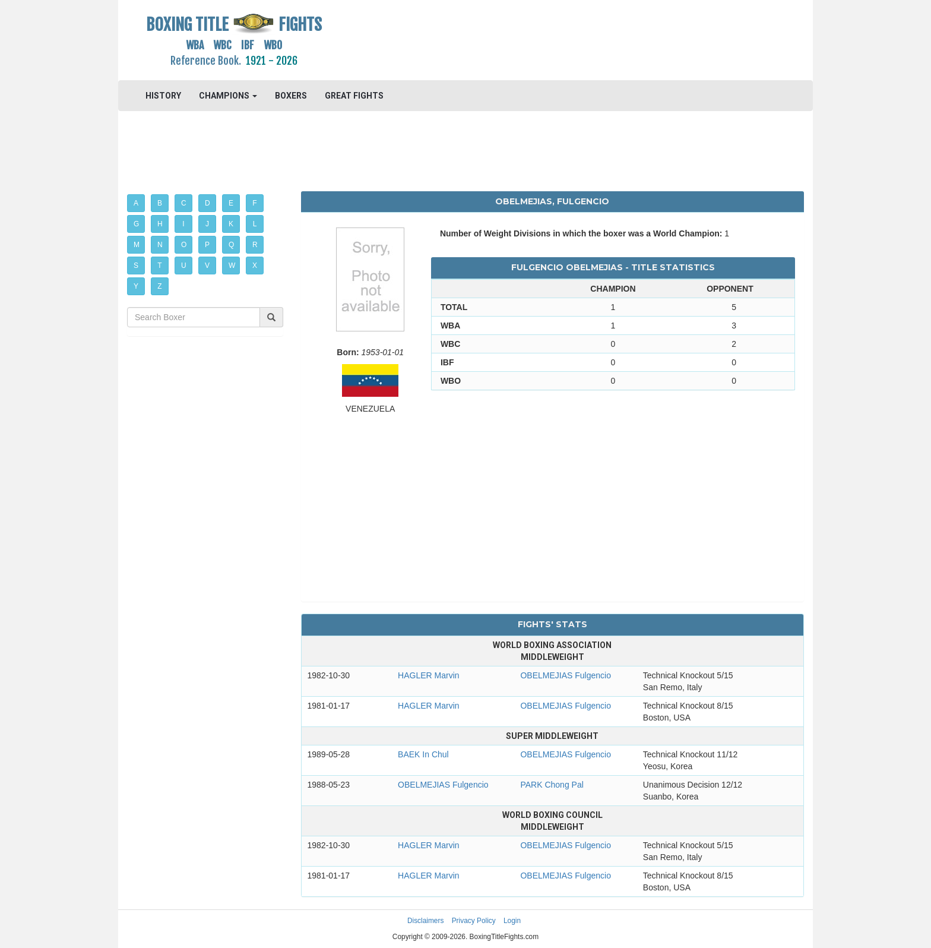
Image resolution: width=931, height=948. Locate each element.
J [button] (207, 224)
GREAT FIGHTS (354, 95)
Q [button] (231, 245)
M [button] (137, 245)
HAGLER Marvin (428, 675)
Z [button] (159, 286)
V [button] (207, 265)
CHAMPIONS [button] (228, 95)
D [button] (207, 203)
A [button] (136, 203)
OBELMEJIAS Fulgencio (565, 675)
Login (512, 921)
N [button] (160, 245)
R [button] (255, 245)
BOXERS (291, 95)
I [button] (183, 224)
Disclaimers (425, 921)
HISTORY (163, 95)
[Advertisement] (552, 38)
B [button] (159, 203)
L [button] (255, 224)
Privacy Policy (474, 921)
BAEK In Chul (423, 754)
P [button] (207, 245)
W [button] (232, 265)
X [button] (254, 265)
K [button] (231, 224)
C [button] (183, 203)
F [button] (254, 203)
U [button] (183, 265)
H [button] (160, 224)
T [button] (159, 265)
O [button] (183, 245)
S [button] (136, 265)
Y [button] (136, 286)
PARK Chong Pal (551, 784)
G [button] (136, 224)
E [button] (231, 203)
